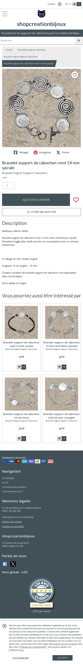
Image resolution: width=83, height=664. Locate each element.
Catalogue (8, 478)
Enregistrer (42, 152)
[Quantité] (8, 185)
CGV (5, 482)
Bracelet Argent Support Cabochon (24, 173)
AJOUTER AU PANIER (36, 200)
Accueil (8, 49)
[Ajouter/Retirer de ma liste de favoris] (76, 199)
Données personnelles (14, 487)
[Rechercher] (79, 41)
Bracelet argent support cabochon (20, 56)
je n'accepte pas (21, 657)
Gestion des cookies (12, 521)
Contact (51, 4)
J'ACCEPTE (62, 657)
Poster (62, 152)
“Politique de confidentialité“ (32, 647)
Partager (21, 152)
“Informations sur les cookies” (62, 643)
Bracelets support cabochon (32, 49)
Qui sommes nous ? (12, 491)
